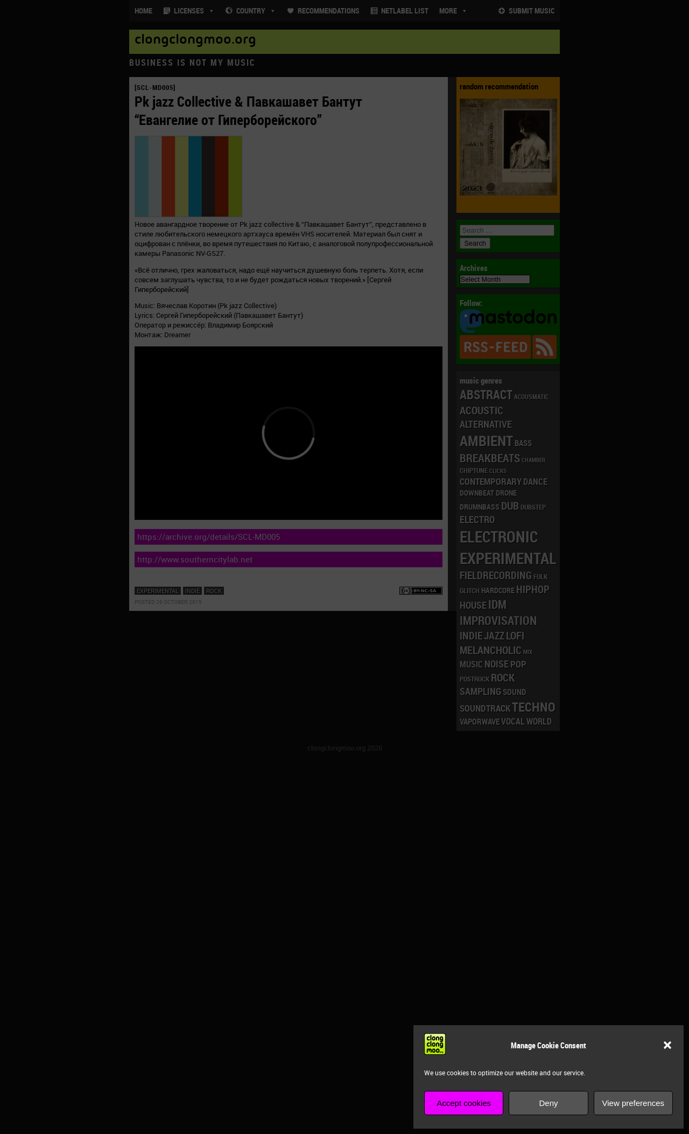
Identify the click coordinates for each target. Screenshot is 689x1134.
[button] (667, 1045)
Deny (548, 1103)
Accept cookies (464, 1103)
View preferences (633, 1103)
